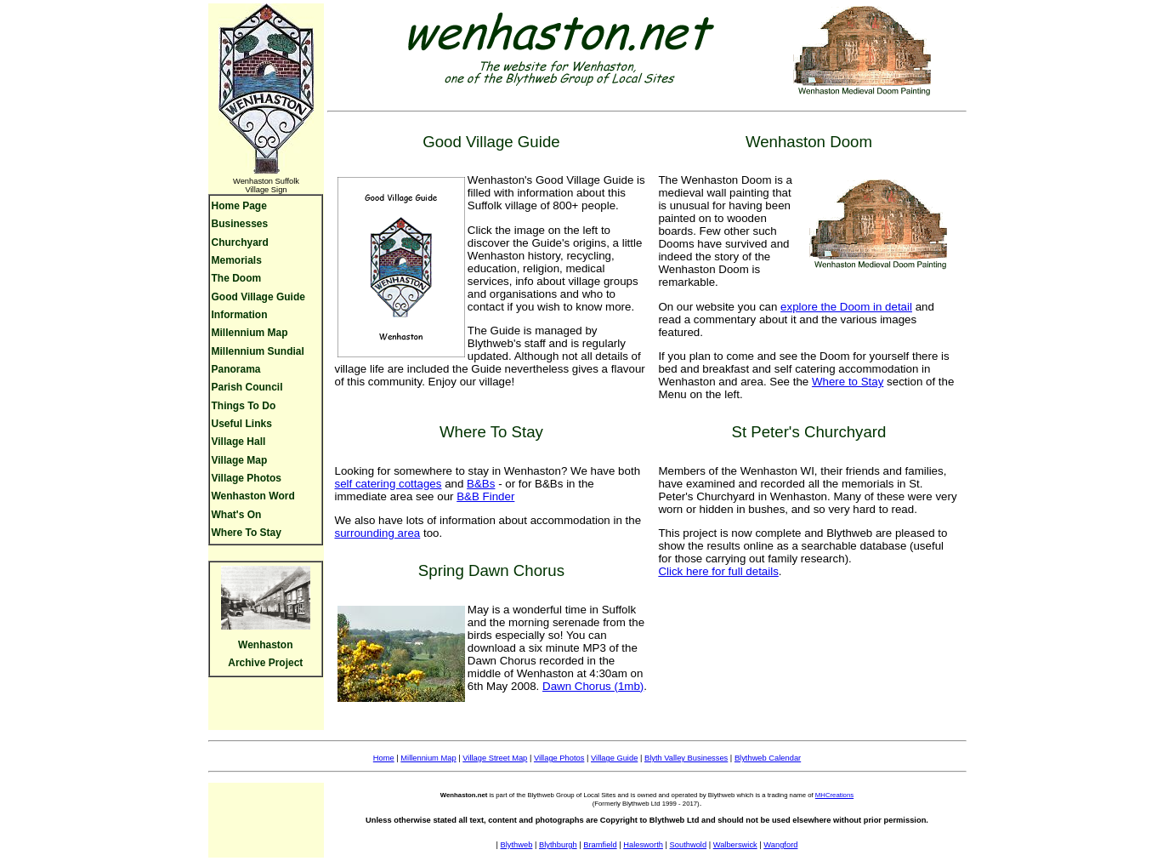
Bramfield (599, 845)
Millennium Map (250, 333)
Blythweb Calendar (767, 758)
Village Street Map (494, 758)
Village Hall (239, 442)
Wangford (780, 845)
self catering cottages (387, 483)
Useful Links (242, 424)
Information (240, 315)
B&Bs (481, 483)
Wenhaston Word (253, 496)
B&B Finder (485, 496)
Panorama (236, 369)
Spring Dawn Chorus (491, 570)
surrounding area (377, 533)
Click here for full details (718, 571)
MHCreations (834, 795)
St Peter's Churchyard (808, 432)
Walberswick (735, 845)
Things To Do (244, 406)
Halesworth (643, 845)
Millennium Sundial (258, 351)
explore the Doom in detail (846, 306)
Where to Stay (847, 381)
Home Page (239, 206)
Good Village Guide (258, 297)
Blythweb (517, 845)
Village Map (240, 460)
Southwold (688, 845)
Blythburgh (558, 845)
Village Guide (614, 758)
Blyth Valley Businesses (686, 758)
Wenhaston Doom (809, 142)
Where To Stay (246, 533)
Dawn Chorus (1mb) (593, 686)
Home (383, 758)
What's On (237, 515)
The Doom (237, 278)
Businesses (240, 224)
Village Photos (246, 478)
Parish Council (247, 387)
